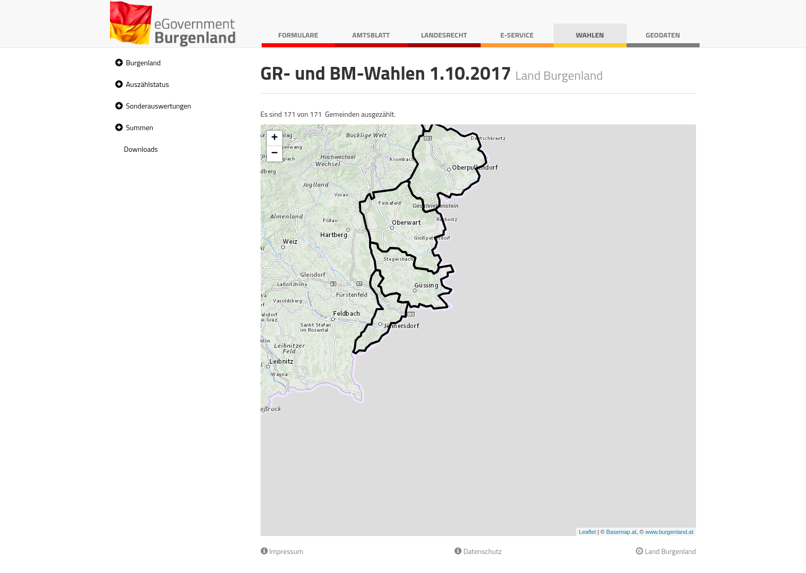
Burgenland (143, 62)
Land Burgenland (666, 551)
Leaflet (587, 532)
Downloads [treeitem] (141, 149)
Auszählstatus (147, 84)
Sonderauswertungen (158, 105)
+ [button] (274, 138)
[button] (118, 63)
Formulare (298, 34)
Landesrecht (444, 34)
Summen (139, 127)
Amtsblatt (371, 34)
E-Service (517, 34)
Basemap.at (621, 532)
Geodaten (663, 34)
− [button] (274, 154)
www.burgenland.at (669, 532)
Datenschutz (477, 551)
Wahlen (590, 34)
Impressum (282, 551)
